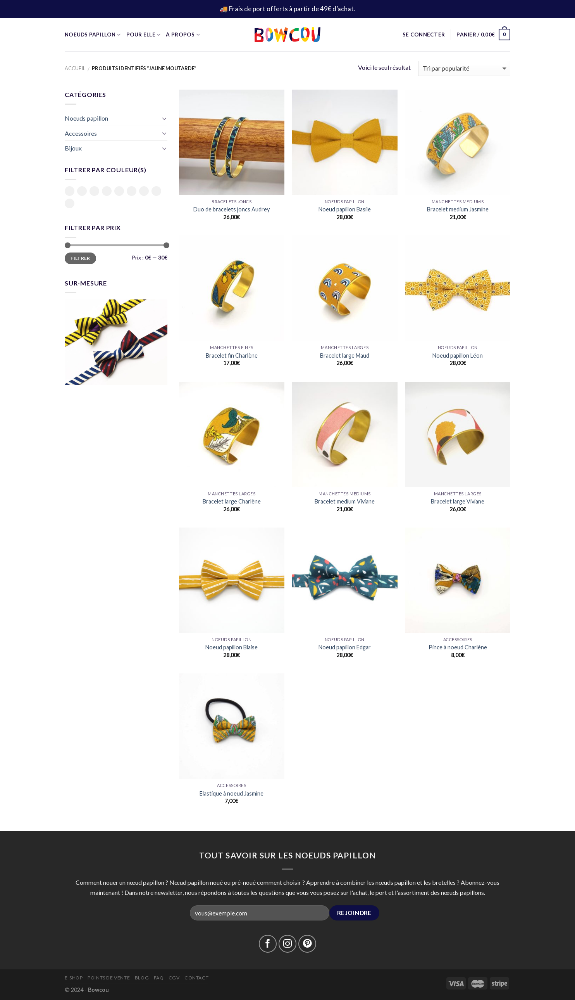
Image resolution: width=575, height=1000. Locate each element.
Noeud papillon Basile (344, 209)
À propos (183, 34)
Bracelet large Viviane (457, 501)
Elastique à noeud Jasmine (231, 793)
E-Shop (74, 978)
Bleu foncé (94, 191)
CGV (174, 978)
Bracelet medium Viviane (345, 501)
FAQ (159, 978)
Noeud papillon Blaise (231, 647)
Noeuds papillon (86, 118)
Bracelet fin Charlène (232, 355)
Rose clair (144, 191)
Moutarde (119, 191)
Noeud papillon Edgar (344, 647)
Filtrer (80, 258)
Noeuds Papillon (93, 34)
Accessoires (81, 133)
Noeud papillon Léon (457, 355)
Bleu (69, 191)
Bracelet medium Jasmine (458, 209)
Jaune (107, 191)
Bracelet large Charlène (232, 501)
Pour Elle (143, 34)
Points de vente (109, 978)
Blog (142, 978)
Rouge (156, 191)
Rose (131, 191)
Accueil (75, 68)
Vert (69, 203)
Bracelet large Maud (344, 355)
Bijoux (73, 148)
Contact (196, 978)
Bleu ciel (82, 191)
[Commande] (464, 68)
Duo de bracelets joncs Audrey (231, 209)
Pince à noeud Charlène (458, 647)
